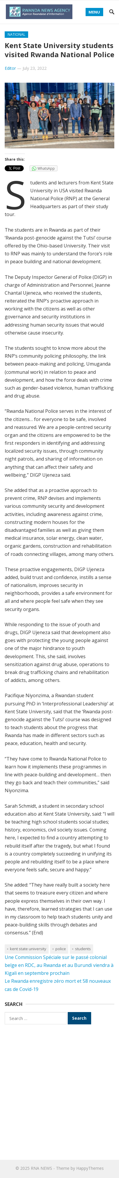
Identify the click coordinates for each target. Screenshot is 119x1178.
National (16, 34)
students (83, 948)
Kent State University (28, 948)
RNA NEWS (41, 1168)
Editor (10, 68)
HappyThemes (90, 1168)
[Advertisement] (59, 1091)
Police (60, 948)
